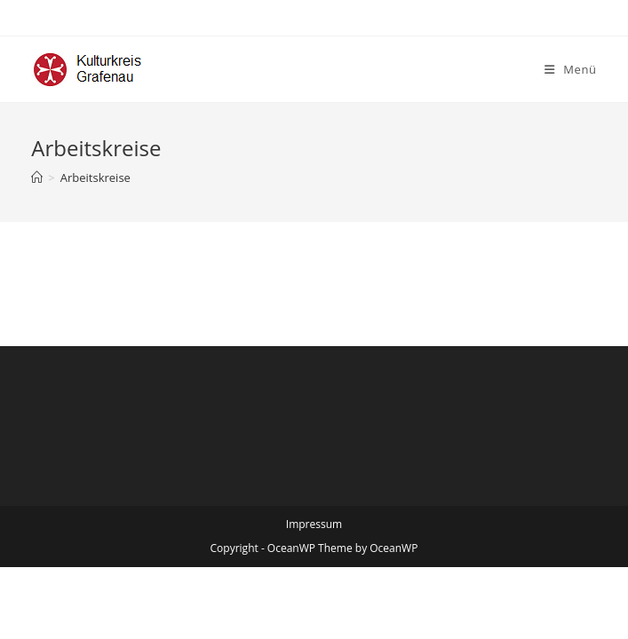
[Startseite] (37, 177)
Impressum (314, 524)
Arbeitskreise (95, 177)
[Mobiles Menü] (571, 69)
